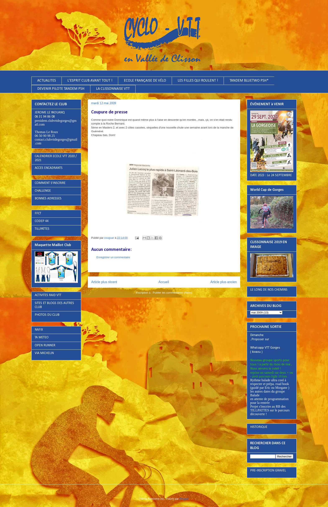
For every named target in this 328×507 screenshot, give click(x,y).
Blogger (184, 498)
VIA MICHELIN (44, 353)
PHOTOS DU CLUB (47, 315)
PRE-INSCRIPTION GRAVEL (268, 470)
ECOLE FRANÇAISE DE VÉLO (145, 81)
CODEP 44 (42, 221)
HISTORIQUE (258, 427)
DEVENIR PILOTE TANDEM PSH (61, 89)
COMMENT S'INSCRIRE (50, 183)
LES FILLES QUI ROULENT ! (198, 81)
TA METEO (42, 337)
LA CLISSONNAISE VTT (113, 89)
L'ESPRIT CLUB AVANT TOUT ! (89, 81)
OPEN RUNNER (45, 345)
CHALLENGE (43, 191)
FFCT (38, 213)
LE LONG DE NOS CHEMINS (268, 289)
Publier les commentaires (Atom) (172, 292)
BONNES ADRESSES (48, 198)
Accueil (164, 282)
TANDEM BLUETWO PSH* (249, 81)
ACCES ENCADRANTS (49, 168)
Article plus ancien (223, 282)
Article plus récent (104, 282)
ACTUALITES (46, 81)
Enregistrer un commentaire (113, 257)
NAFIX (39, 329)
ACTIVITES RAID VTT (48, 295)
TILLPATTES (42, 229)
